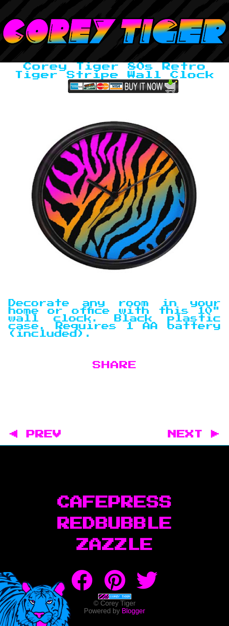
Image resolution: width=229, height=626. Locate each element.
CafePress (114, 502)
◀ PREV (40, 434)
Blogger (133, 611)
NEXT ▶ (194, 434)
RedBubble (114, 524)
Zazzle (114, 545)
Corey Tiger (114, 31)
